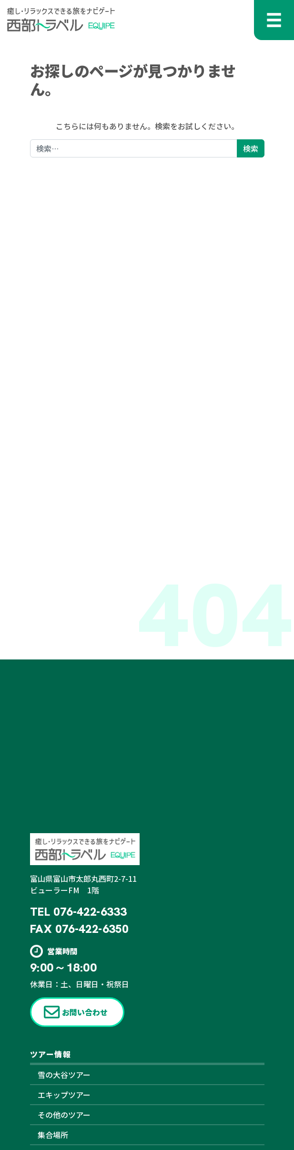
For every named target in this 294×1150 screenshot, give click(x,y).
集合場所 (53, 1134)
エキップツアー (64, 1094)
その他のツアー (64, 1114)
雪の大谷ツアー (64, 1074)
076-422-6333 (89, 911)
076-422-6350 (91, 928)
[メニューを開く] (274, 20)
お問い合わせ (85, 1012)
